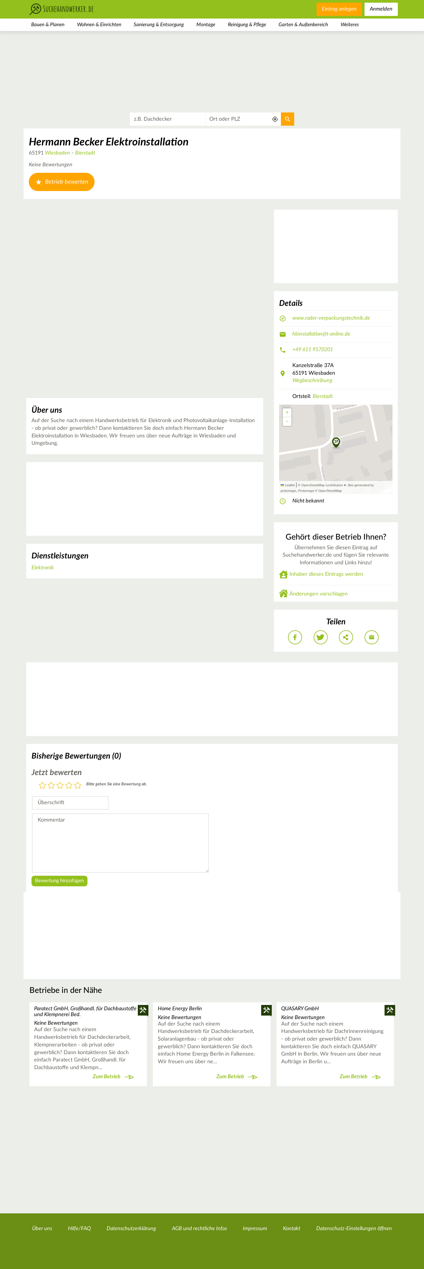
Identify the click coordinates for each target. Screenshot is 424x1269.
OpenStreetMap (330, 490)
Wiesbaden (57, 153)
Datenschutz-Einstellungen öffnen (354, 1228)
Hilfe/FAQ (79, 1228)
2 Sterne (51, 786)
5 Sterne (77, 786)
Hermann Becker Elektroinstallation (108, 142)
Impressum (255, 1228)
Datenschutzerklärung (131, 1228)
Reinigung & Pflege (247, 24)
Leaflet (288, 485)
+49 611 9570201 (312, 349)
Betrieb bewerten (61, 182)
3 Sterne (60, 786)
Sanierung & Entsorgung (159, 24)
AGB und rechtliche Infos (199, 1228)
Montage (205, 24)
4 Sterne (69, 786)
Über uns (42, 1228)
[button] (336, 443)
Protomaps (306, 490)
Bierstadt (85, 153)
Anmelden (381, 9)
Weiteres (350, 24)
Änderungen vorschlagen (318, 594)
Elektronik (43, 567)
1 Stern (42, 786)
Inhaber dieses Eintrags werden (326, 574)
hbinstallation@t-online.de (321, 334)
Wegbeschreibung (312, 380)
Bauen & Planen (47, 24)
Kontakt (291, 1228)
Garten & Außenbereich (303, 24)
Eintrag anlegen (339, 9)
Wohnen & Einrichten (99, 24)
